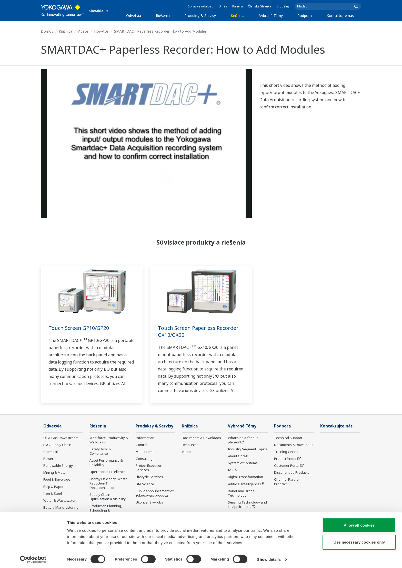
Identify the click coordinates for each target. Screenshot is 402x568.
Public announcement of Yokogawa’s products (155, 493)
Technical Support (288, 438)
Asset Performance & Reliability (106, 462)
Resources (190, 445)
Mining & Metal (54, 472)
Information (145, 438)
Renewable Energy (58, 465)
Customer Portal (286, 465)
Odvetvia (133, 15)
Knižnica (237, 15)
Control (141, 445)
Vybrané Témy (271, 15)
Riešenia (163, 15)
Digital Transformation (245, 477)
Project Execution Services (149, 467)
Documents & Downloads (201, 438)
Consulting (144, 459)
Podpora (304, 15)
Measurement (147, 452)
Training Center (286, 452)
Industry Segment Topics (247, 449)
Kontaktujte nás (340, 15)
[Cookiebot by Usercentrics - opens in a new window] (33, 558)
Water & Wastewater (59, 500)
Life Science (145, 484)
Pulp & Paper (53, 487)
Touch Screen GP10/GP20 (78, 327)
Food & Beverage (56, 479)
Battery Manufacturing (60, 507)
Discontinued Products (291, 472)
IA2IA (232, 470)
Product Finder (285, 459)
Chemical (50, 452)
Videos (83, 31)
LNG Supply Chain (57, 445)
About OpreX (238, 456)
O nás (222, 6)
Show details (269, 558)
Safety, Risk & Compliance (100, 451)
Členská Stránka (259, 6)
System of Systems (243, 463)
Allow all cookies (359, 524)
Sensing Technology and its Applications (247, 504)
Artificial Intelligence (243, 484)
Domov (47, 31)
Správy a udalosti (200, 6)
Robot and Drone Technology (241, 493)
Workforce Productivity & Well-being (108, 440)
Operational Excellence (107, 472)
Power (48, 459)
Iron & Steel (52, 493)
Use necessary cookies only (359, 540)
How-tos (101, 31)
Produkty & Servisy (200, 15)
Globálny (282, 6)
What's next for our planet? (243, 440)
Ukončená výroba (149, 502)
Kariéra (237, 6)
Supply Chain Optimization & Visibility (107, 496)
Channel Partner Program (287, 481)
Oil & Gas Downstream (60, 438)
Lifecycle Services (149, 477)
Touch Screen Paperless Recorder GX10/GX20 (198, 331)
